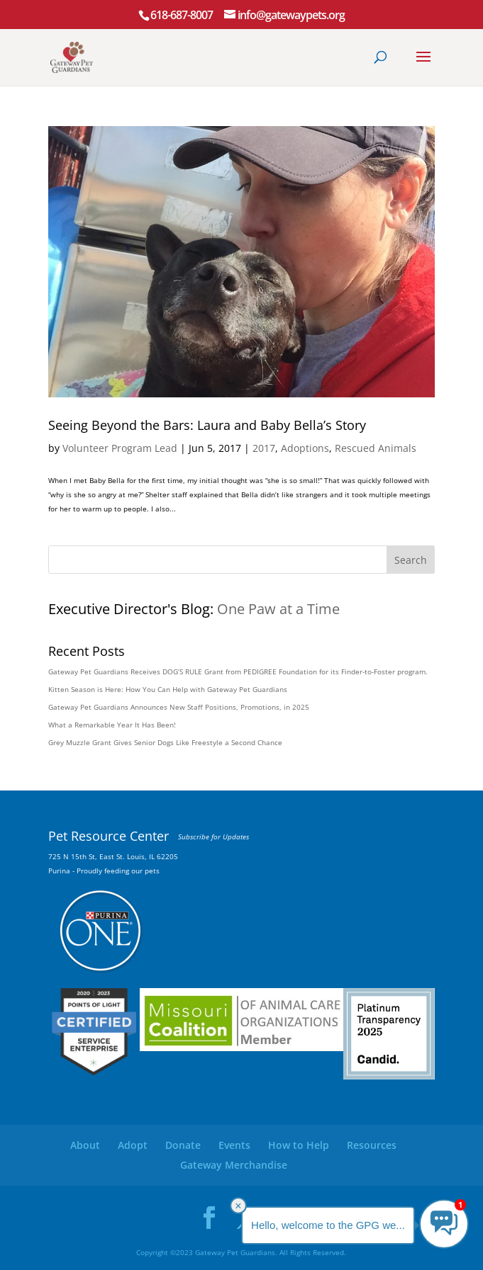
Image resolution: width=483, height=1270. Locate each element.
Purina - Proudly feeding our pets (104, 870)
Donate (183, 1145)
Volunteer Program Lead (119, 448)
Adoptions (305, 448)
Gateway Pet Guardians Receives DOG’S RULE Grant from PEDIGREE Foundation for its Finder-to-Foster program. (238, 671)
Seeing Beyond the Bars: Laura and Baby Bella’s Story (207, 424)
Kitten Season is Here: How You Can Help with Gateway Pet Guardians (167, 689)
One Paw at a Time (278, 608)
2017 (263, 448)
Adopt (133, 1145)
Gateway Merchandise (233, 1165)
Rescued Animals (375, 448)
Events (234, 1145)
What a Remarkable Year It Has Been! (112, 725)
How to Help (298, 1145)
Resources (371, 1145)
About (85, 1145)
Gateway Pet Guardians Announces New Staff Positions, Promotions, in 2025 (178, 707)
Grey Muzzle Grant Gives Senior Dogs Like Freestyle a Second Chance (165, 742)
